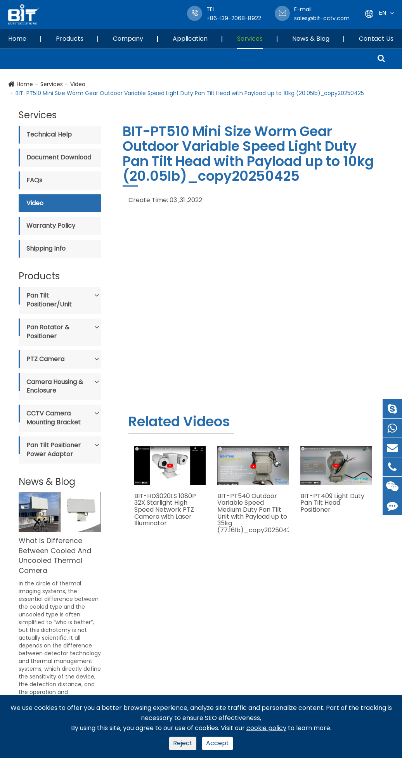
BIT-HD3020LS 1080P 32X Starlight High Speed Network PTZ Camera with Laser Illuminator (165, 510)
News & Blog (310, 38)
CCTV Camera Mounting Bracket (53, 418)
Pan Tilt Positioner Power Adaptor (53, 450)
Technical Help (49, 134)
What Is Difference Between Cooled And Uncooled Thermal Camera (55, 555)
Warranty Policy (50, 225)
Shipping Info (46, 248)
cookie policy (266, 727)
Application (190, 38)
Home (17, 38)
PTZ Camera (45, 359)
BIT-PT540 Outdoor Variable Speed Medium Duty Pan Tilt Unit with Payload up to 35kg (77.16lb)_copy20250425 (253, 513)
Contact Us (376, 38)
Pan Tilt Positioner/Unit (49, 300)
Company (128, 38)
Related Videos (179, 421)
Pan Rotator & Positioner (47, 332)
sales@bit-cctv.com (322, 13)
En (382, 12)
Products (69, 38)
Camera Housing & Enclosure (54, 386)
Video (77, 84)
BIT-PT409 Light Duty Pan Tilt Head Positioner (332, 503)
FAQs (34, 180)
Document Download (58, 157)
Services (250, 38)
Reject (182, 743)
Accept (217, 743)
